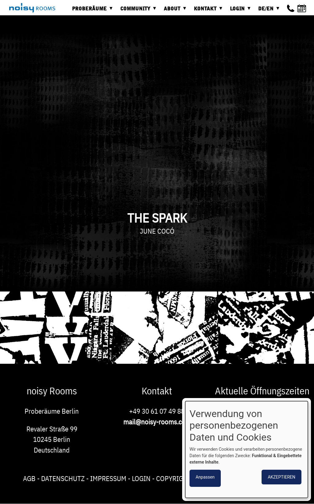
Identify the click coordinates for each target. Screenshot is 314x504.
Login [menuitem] (239, 11)
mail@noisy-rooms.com (157, 421)
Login (141, 478)
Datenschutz (63, 478)
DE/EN (267, 11)
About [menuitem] (173, 11)
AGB (29, 478)
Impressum (108, 478)
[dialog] (246, 449)
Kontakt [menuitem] (207, 11)
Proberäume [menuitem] (91, 11)
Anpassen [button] (205, 477)
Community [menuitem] (136, 11)
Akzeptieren (281, 477)
